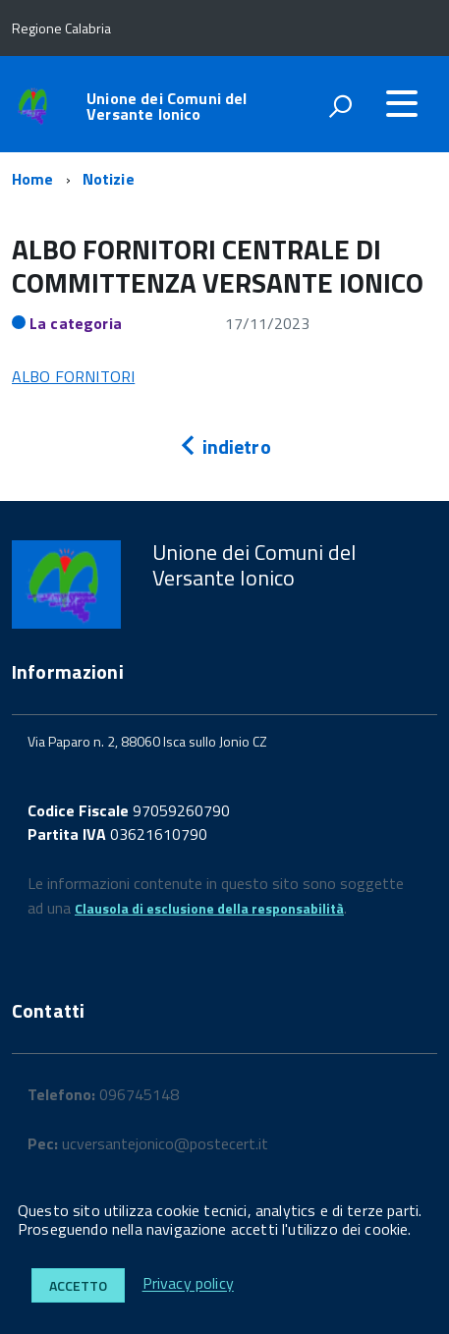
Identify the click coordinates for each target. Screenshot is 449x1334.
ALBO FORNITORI (73, 376)
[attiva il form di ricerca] (339, 106)
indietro (224, 446)
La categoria (75, 323)
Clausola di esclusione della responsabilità (209, 908)
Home (33, 179)
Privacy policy (188, 1284)
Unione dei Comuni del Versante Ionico (166, 106)
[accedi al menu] (402, 103)
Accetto (78, 1285)
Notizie (109, 179)
